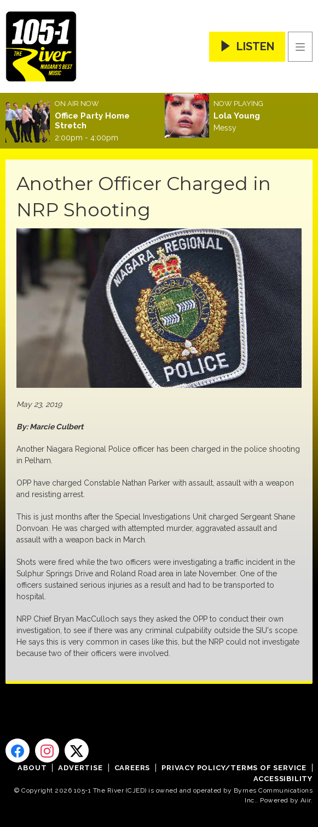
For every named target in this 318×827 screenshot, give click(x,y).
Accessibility (283, 779)
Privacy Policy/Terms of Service (234, 768)
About (32, 768)
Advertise (80, 768)
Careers (132, 768)
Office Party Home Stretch (92, 121)
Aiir (305, 800)
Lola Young (236, 116)
